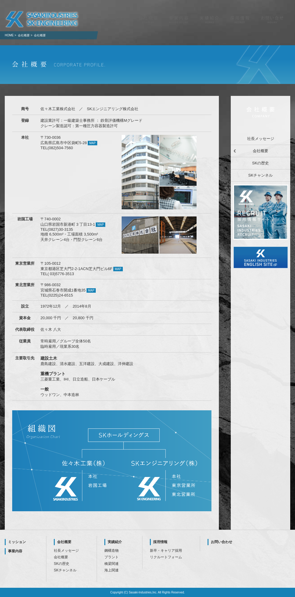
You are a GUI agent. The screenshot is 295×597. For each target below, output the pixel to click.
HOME (9, 35)
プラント (111, 557)
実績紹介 (115, 542)
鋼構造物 (111, 550)
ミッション (17, 542)
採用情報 (160, 542)
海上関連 (111, 570)
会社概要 (260, 151)
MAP (92, 143)
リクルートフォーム (166, 557)
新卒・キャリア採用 (166, 550)
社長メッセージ (260, 138)
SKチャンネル (260, 175)
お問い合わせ (221, 542)
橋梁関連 (111, 564)
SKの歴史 (260, 163)
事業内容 (15, 551)
